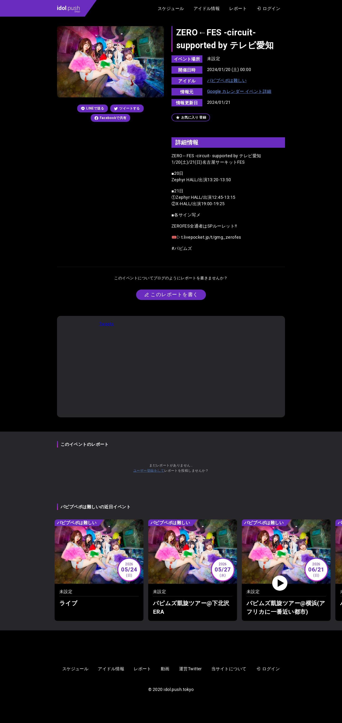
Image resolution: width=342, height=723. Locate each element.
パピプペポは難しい (227, 80)
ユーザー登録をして (148, 470)
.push (68, 9)
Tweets (106, 323)
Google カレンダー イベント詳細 (239, 91)
